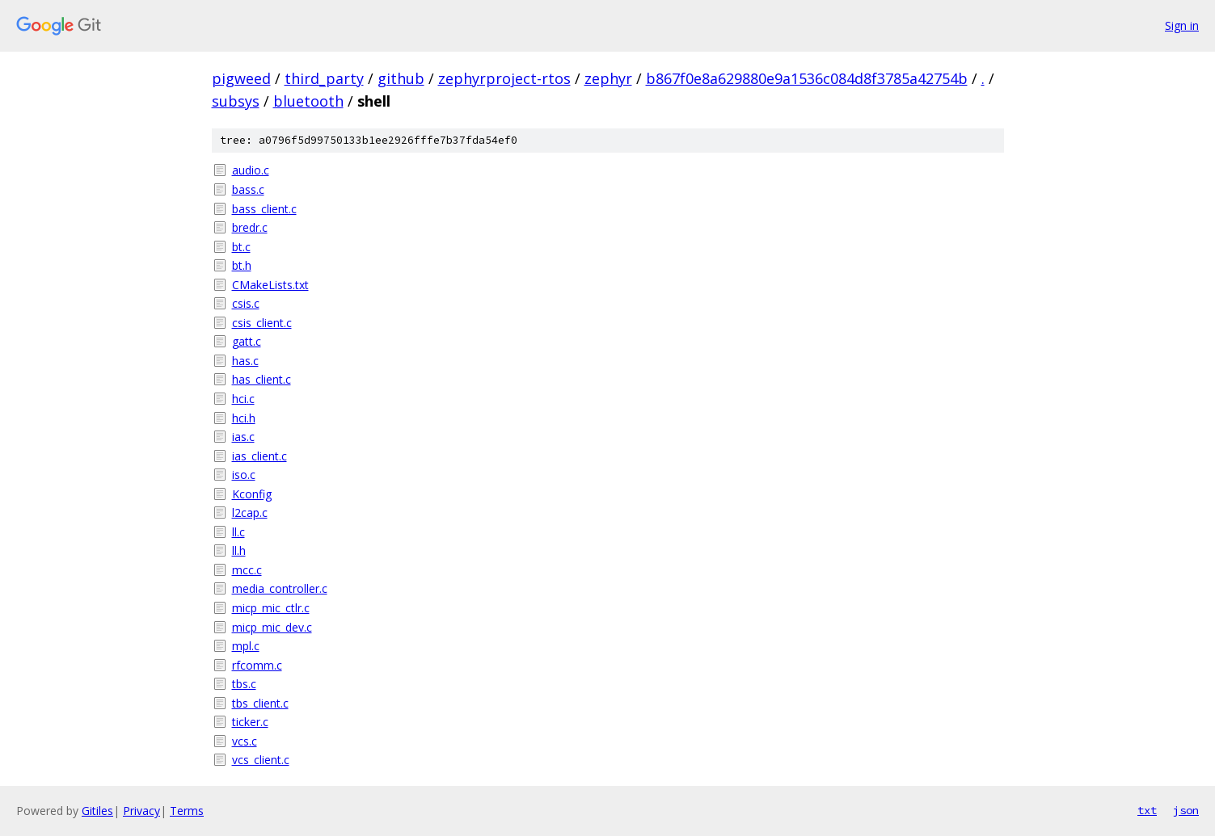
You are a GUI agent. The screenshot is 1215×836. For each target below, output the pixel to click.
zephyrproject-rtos (504, 78)
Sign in (1182, 25)
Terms (187, 810)
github (401, 78)
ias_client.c (259, 456)
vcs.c (244, 741)
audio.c (250, 170)
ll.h (239, 550)
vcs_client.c (260, 759)
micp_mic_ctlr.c (271, 607)
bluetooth (308, 101)
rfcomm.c (257, 665)
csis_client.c (262, 322)
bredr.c (250, 227)
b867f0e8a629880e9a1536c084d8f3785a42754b (807, 78)
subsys (235, 101)
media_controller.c (279, 588)
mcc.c (247, 570)
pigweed (241, 78)
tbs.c (244, 683)
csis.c (245, 303)
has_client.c (261, 379)
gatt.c (246, 341)
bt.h (241, 265)
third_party (324, 78)
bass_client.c (264, 208)
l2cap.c (250, 512)
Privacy (141, 810)
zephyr (608, 78)
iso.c (243, 474)
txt (1147, 810)
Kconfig (252, 494)
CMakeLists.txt (270, 284)
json (1186, 810)
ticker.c (250, 721)
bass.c (248, 189)
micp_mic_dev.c (272, 627)
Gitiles (97, 810)
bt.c (241, 246)
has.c (245, 360)
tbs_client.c (260, 703)
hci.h (243, 418)
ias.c (243, 436)
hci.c (243, 398)
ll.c (238, 532)
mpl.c (245, 645)
